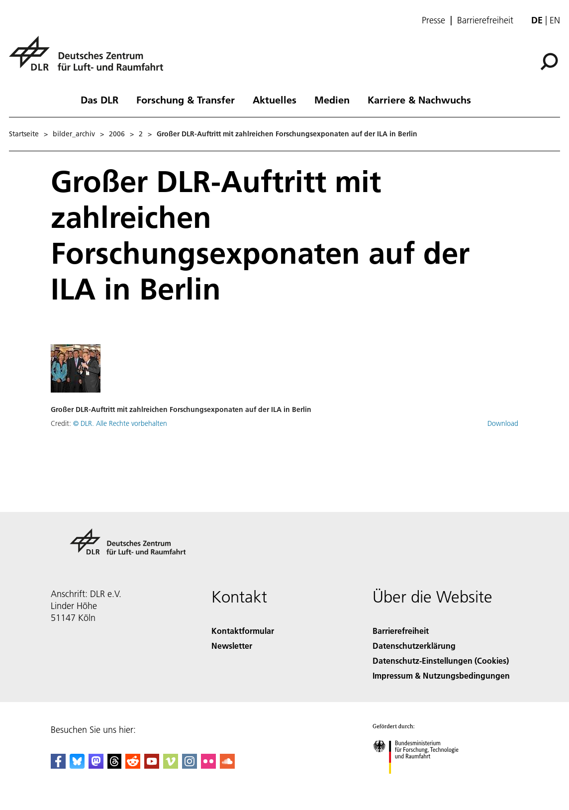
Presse (433, 20)
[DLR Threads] (114, 765)
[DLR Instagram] (189, 765)
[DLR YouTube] (151, 765)
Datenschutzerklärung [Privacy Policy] (414, 645)
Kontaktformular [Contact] (242, 630)
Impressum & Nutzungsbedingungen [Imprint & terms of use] (441, 675)
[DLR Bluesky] (77, 765)
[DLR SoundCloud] (227, 765)
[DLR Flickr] (208, 765)
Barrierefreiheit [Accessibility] (401, 630)
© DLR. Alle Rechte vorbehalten (120, 423)
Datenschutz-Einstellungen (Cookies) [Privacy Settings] (441, 660)
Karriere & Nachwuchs (419, 99)
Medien (332, 99)
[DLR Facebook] (58, 765)
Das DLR (99, 99)
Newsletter (231, 645)
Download (502, 423)
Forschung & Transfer (185, 99)
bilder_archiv (74, 133)
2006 (117, 133)
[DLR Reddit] (132, 765)
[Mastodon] (96, 765)
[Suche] (549, 62)
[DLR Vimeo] (170, 765)
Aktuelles (274, 99)
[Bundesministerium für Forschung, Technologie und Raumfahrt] (421, 782)
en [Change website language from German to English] (555, 20)
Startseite (24, 133)
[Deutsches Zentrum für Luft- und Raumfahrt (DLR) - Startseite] (90, 59)
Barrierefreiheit (485, 20)
